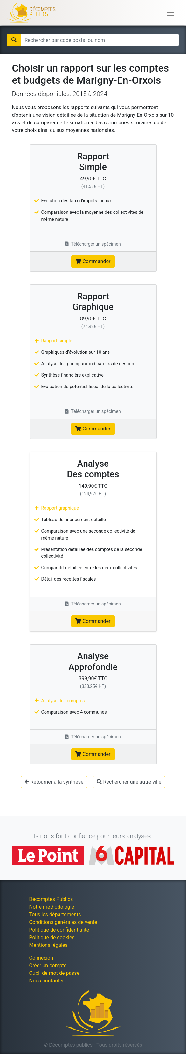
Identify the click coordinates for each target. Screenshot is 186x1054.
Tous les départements (55, 914)
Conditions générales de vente (63, 922)
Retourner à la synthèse (54, 782)
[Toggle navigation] (170, 13)
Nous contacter (46, 981)
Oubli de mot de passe (54, 973)
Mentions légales (48, 945)
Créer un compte (48, 965)
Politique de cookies (52, 937)
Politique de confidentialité (59, 930)
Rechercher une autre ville (129, 782)
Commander (92, 261)
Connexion (41, 958)
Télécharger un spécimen (93, 244)
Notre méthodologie (51, 907)
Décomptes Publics (51, 899)
